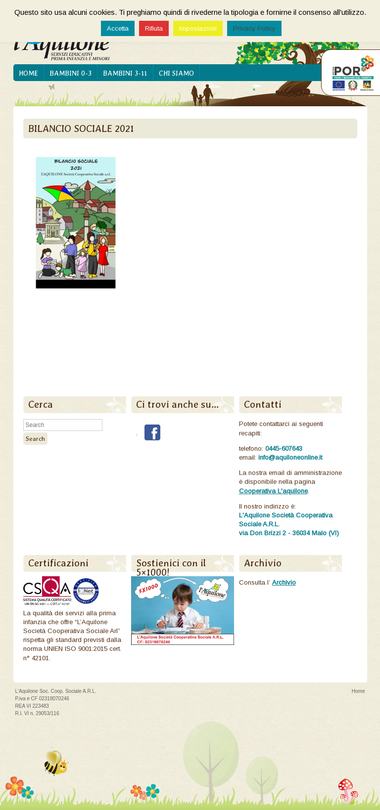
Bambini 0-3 (70, 73)
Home (28, 73)
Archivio (284, 582)
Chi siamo (176, 73)
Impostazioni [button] (198, 28)
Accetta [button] (118, 28)
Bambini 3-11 (125, 73)
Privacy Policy (254, 28)
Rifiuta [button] (154, 28)
